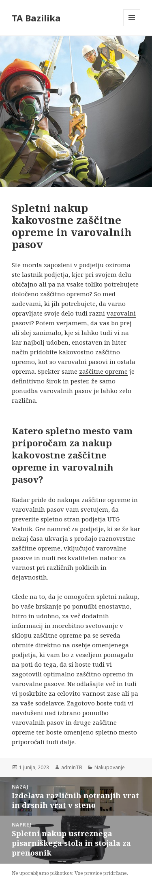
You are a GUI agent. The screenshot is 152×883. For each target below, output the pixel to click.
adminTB (71, 767)
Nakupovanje (109, 767)
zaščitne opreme (103, 371)
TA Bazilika (36, 18)
